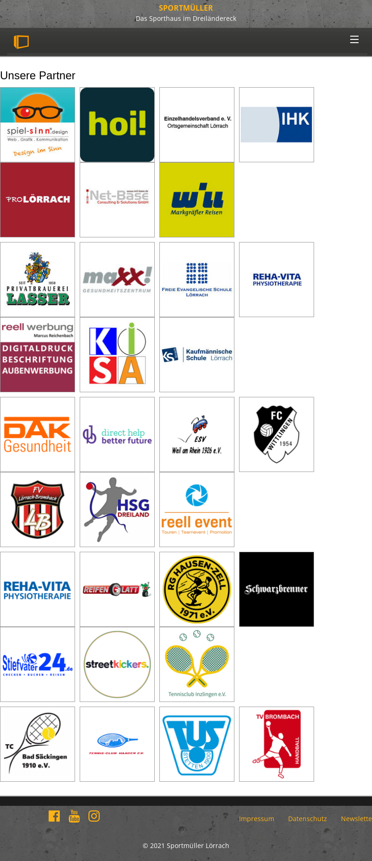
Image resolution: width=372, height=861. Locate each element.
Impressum (256, 818)
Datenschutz (307, 818)
